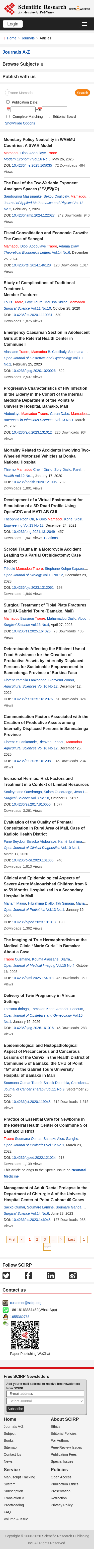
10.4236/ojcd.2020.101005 (33, 860)
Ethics (55, 1427)
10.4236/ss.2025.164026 (31, 631)
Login (12, 23)
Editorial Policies (64, 1433)
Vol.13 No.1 (64, 420)
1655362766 (20, 1317)
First (12, 1239)
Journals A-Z (14, 1427)
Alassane (16, 352)
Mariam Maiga (15, 903)
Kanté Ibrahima (70, 841)
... (53, 1239)
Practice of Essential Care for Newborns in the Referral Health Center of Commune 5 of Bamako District (45, 1125)
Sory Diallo (62, 470)
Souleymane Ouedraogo (23, 792)
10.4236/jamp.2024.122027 (33, 215)
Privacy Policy (62, 1505)
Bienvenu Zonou (61, 680)
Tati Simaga (65, 903)
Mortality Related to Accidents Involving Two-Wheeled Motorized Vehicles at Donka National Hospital (47, 456)
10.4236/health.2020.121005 (34, 482)
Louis (13, 302)
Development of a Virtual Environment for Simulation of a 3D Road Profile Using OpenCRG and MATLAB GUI (43, 506)
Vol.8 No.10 (40, 798)
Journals (28, 38)
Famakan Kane (42, 1009)
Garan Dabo (59, 414)
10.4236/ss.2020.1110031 (32, 315)
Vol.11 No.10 (41, 308)
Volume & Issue (16, 1519)
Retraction (59, 1498)
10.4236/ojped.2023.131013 (34, 922)
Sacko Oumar (14, 1207)
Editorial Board (64, 117)
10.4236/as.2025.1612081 (32, 761)
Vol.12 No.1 (24, 476)
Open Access (61, 1477)
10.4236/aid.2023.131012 (32, 432)
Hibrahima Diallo (41, 903)
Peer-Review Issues (66, 1447)
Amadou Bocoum (69, 1009)
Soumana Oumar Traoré (23, 1083)
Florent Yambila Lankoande (25, 680)
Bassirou (24, 618)
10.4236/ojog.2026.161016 (33, 1028)
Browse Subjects (23, 64)
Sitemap (10, 1447)
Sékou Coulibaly (56, 196)
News (8, 1461)
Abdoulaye (43, 153)
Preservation (61, 1491)
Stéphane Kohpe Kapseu (64, 569)
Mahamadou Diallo (61, 618)
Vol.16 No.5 (41, 159)
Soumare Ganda (68, 1207)
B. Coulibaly (48, 352)
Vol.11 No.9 (55, 1089)
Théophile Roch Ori (19, 519)
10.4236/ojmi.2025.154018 (33, 978)
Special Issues (62, 1461)
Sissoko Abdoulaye (41, 841)
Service (12, 1469)
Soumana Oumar (22, 1139)
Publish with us (21, 76)
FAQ (7, 1512)
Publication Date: (24, 102)
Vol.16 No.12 (48, 686)
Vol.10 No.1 (70, 848)
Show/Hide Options (20, 123)
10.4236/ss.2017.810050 (31, 804)
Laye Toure (34, 302)
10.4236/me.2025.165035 (32, 165)
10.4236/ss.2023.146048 (31, 1220)
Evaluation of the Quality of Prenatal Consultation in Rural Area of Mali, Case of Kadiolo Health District (44, 828)
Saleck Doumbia (56, 1083)
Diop (16, 153)
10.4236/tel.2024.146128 (31, 265)
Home (11, 38)
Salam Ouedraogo (58, 792)
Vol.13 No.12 (34, 525)
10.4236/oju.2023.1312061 (33, 588)
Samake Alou (53, 1139)
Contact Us (12, 1454)
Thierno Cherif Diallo (28, 470)
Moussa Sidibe (55, 302)
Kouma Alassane (45, 959)
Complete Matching (28, 117)
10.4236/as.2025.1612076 (32, 699)
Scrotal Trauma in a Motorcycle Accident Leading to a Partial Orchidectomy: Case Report (42, 555)
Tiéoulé (23, 569)
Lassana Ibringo (16, 1009)
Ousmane (17, 959)
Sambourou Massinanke (23, 196)
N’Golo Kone (54, 519)
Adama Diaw (69, 246)
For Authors (60, 1440)
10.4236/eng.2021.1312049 (33, 532)
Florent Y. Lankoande (20, 742)
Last (71, 1239)
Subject (10, 1433)
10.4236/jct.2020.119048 (31, 1102)
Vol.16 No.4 (40, 625)
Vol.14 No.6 (61, 252)
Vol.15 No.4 (65, 965)
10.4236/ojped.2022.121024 (34, 1158)
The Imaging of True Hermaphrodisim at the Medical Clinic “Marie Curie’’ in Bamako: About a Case (45, 946)
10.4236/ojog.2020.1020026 (34, 371)
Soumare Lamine (40, 1207)
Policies (59, 1469)
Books (9, 1440)
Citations (51, 538)
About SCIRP (65, 1419)
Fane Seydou (14, 841)
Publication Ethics (65, 1484)
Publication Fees (64, 1454)
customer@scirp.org (25, 1303)
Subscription (13, 1491)
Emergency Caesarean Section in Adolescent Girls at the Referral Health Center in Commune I (47, 338)
